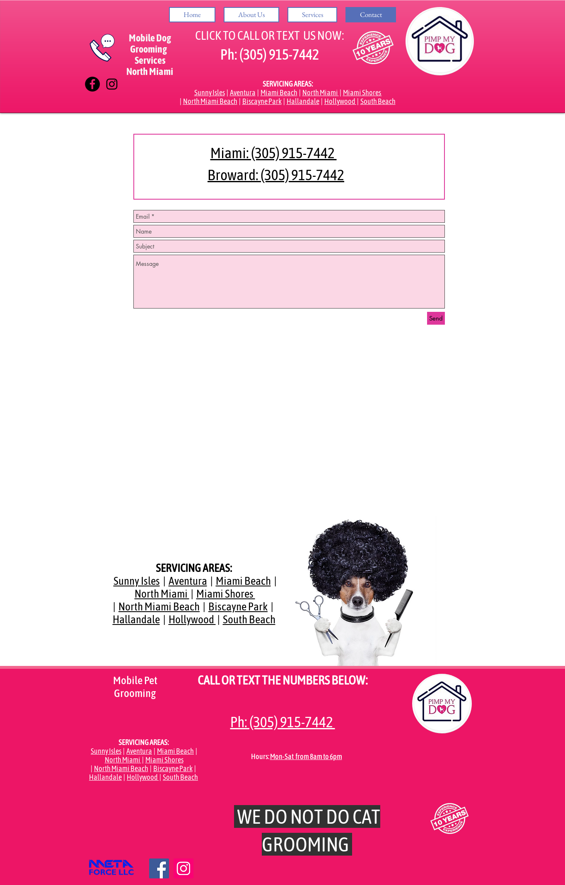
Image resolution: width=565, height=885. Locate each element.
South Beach (378, 101)
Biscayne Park (262, 101)
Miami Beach (279, 92)
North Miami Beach (210, 101)
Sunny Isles (209, 92)
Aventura (243, 92)
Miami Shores (362, 92)
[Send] (436, 318)
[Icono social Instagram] (183, 868)
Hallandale (303, 101)
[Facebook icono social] (159, 868)
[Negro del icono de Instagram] (111, 84)
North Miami (320, 92)
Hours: (260, 756)
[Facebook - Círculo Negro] (92, 84)
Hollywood (340, 101)
